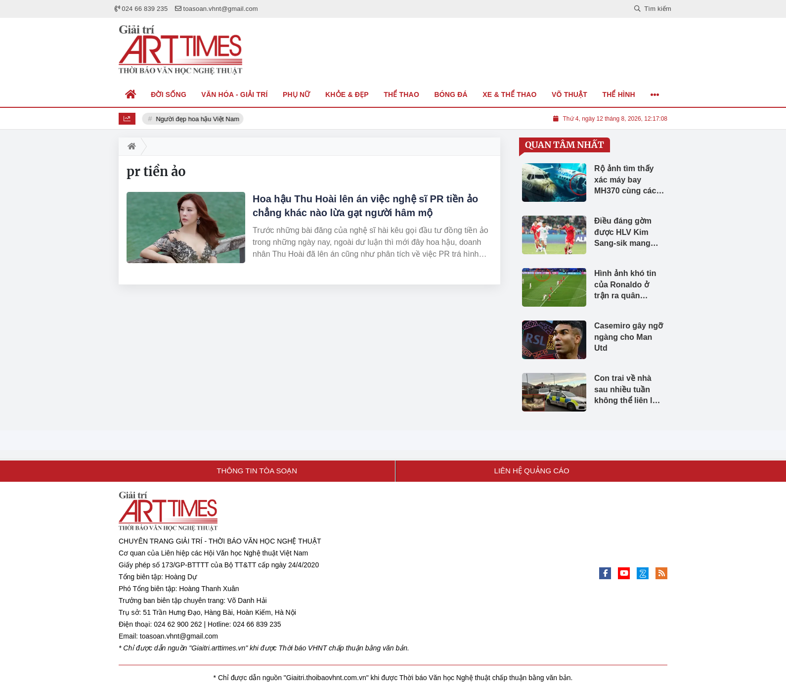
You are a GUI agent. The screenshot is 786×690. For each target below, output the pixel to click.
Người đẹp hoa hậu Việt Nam (198, 119)
